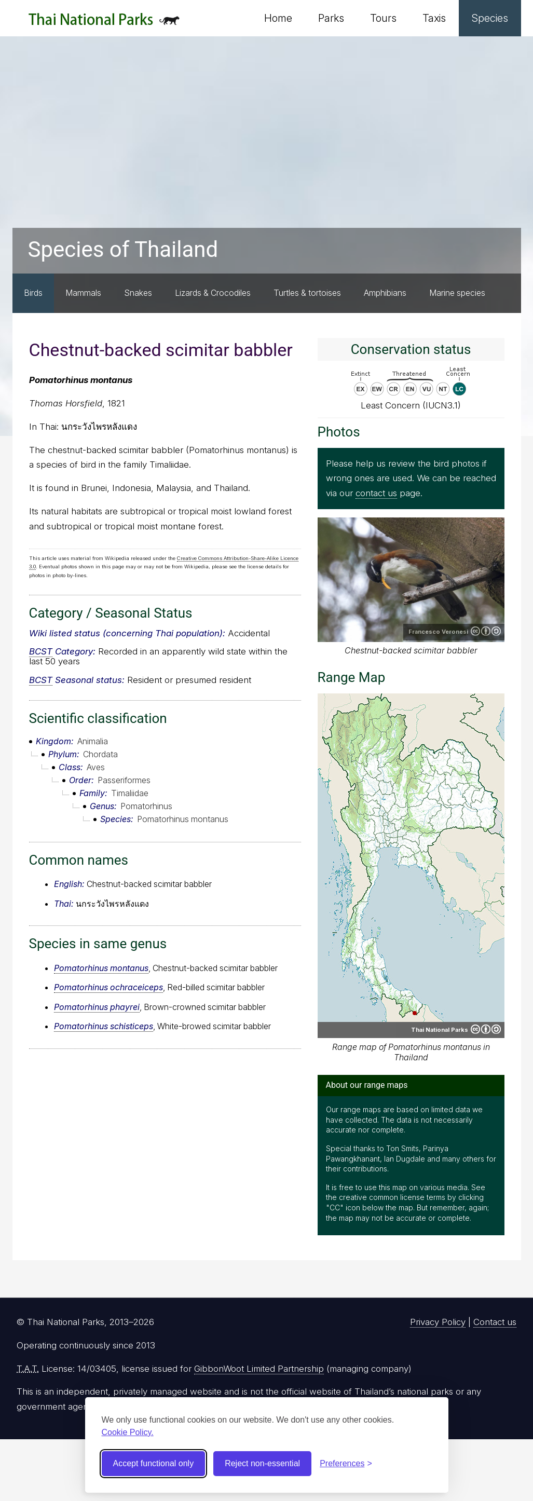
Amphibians (385, 293)
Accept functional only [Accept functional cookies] (153, 1463)
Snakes (138, 293)
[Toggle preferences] (346, 1463)
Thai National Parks (104, 23)
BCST (40, 651)
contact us (376, 493)
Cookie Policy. (128, 1432)
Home (278, 18)
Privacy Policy (438, 1322)
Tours (383, 18)
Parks (331, 18)
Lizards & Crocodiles (213, 293)
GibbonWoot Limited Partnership (259, 1368)
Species (490, 18)
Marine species (457, 293)
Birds (33, 293)
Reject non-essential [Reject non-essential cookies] (262, 1463)
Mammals (83, 293)
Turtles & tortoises (307, 293)
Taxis (434, 18)
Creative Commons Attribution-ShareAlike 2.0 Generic (486, 631)
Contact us (494, 1322)
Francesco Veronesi (438, 631)
